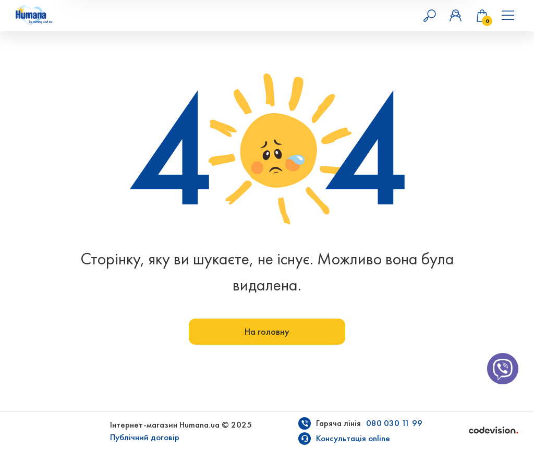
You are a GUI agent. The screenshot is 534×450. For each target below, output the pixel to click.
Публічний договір (144, 437)
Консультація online (353, 438)
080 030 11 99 (394, 423)
